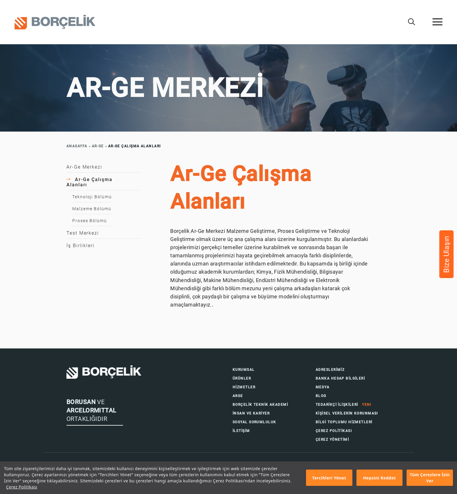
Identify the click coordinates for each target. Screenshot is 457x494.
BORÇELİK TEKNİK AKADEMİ (260, 405)
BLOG (321, 396)
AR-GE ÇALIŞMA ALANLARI (134, 146)
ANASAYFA (76, 146)
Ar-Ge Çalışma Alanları (89, 182)
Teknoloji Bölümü (92, 196)
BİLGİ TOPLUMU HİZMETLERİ (344, 422)
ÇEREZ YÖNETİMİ (332, 440)
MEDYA (322, 387)
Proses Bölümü (89, 220)
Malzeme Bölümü (91, 208)
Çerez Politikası (21, 487)
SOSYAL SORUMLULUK (254, 422)
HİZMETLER (244, 387)
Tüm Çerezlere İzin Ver (430, 478)
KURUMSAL (244, 370)
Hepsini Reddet (379, 478)
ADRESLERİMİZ (330, 370)
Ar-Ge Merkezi (84, 167)
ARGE (238, 396)
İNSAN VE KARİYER (251, 413)
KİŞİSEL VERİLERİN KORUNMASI (347, 413)
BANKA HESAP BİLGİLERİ (340, 378)
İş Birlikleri (80, 245)
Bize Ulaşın (446, 254)
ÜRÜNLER (242, 378)
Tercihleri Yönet (329, 478)
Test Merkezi (82, 233)
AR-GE (98, 146)
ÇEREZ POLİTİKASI (334, 431)
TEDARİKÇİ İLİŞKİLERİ (343, 405)
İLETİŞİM (241, 431)
